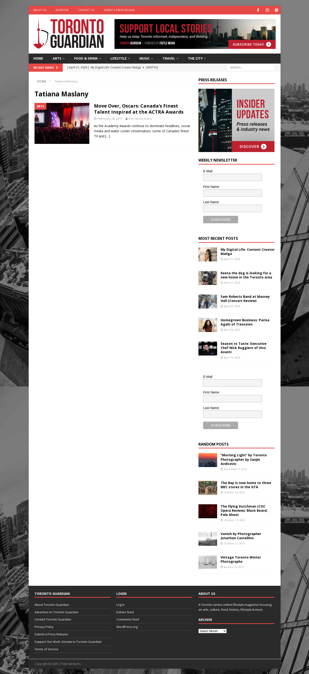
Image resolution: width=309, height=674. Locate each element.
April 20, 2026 (232, 305)
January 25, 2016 (234, 566)
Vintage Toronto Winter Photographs (241, 559)
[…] (107, 135)
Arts (57, 58)
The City (195, 58)
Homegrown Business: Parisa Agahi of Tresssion (245, 321)
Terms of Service (46, 649)
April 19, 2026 (232, 357)
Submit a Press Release (119, 10)
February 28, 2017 (110, 118)
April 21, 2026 (232, 258)
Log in (120, 604)
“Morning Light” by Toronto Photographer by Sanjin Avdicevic (244, 458)
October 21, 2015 (234, 543)
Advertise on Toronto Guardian (57, 612)
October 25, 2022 (234, 492)
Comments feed (127, 619)
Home (38, 58)
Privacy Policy (44, 626)
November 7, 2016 (235, 468)
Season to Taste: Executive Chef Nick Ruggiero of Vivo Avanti (244, 347)
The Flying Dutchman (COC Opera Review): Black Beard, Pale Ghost (244, 510)
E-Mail (207, 171)
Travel (169, 58)
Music (144, 58)
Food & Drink (86, 58)
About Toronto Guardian (52, 604)
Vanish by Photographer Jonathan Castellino (241, 535)
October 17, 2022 (234, 519)
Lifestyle (119, 58)
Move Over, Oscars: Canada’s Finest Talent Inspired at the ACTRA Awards (139, 108)
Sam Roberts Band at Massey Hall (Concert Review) (245, 298)
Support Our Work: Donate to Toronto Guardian (68, 641)
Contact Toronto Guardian (53, 619)
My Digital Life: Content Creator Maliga (247, 251)
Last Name (211, 201)
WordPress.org (127, 626)
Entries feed (125, 612)
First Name (211, 186)
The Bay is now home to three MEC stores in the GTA (246, 484)
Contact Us (86, 10)
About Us (39, 10)
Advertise (62, 10)
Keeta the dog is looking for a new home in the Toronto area (246, 274)
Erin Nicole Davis (140, 118)
